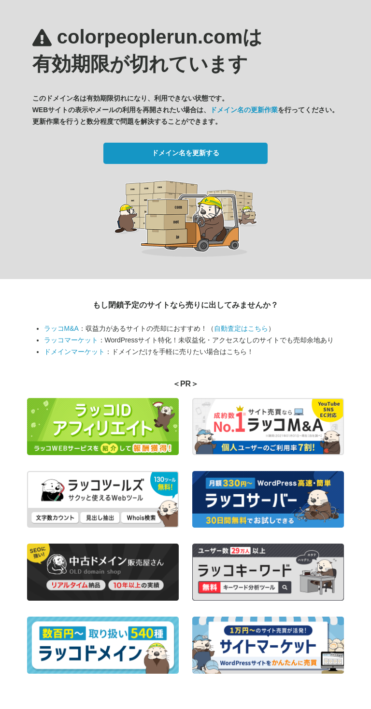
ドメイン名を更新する (185, 153)
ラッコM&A (61, 328)
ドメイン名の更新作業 (244, 110)
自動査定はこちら (241, 328)
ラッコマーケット (71, 340)
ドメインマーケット (74, 351)
